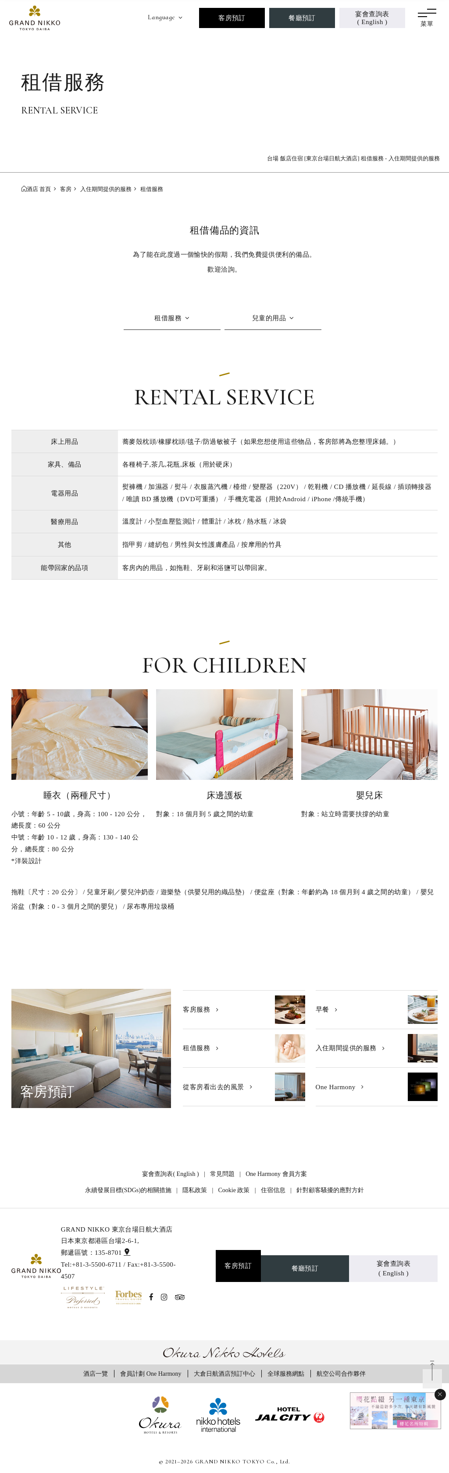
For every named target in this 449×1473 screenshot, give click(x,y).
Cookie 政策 (233, 1189)
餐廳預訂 (302, 17)
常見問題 (222, 1173)
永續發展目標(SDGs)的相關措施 (128, 1189)
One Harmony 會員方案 (276, 1173)
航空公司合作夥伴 (341, 1373)
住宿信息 (273, 1189)
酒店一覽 (95, 1373)
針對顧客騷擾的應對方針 (330, 1189)
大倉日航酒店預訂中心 (224, 1373)
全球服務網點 (285, 1373)
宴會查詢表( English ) (372, 17)
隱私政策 (194, 1189)
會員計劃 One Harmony (150, 1373)
